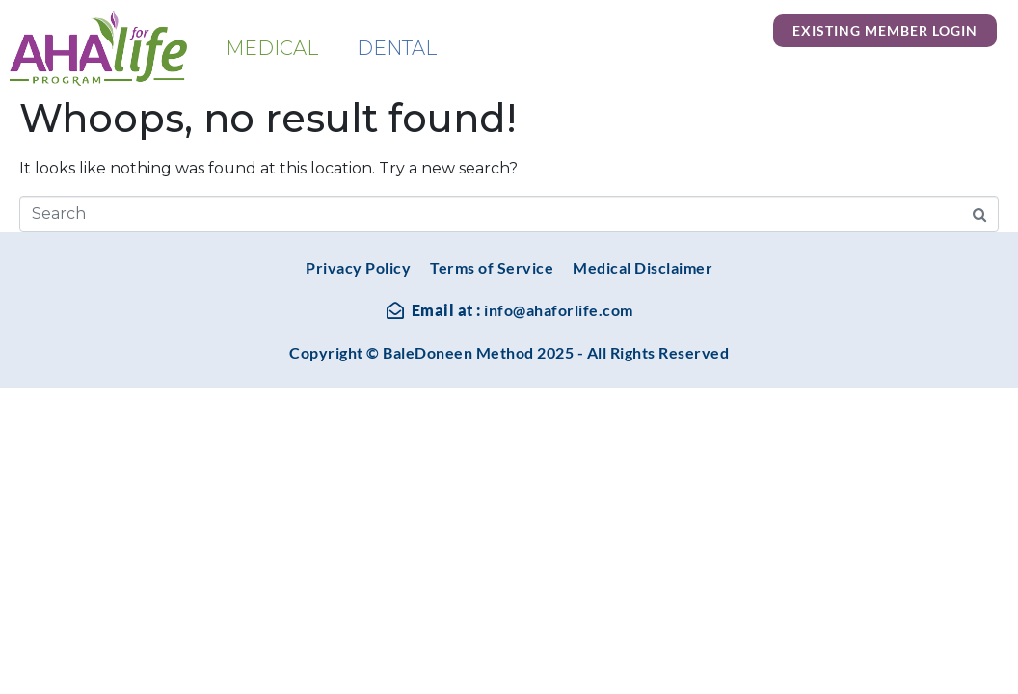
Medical (272, 48)
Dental (397, 48)
